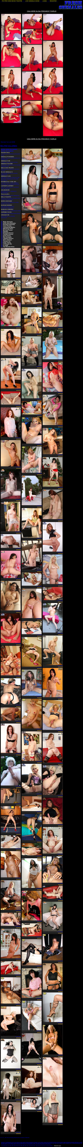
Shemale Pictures (8, 233)
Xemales (5, 231)
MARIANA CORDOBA (7, 209)
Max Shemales (7, 237)
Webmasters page (57, 1145)
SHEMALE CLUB (5, 176)
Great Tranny (7, 235)
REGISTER (53, 1)
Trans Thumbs (7, 226)
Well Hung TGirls (8, 228)
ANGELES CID (5, 215)
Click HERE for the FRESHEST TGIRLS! (41, 11)
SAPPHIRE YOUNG (6, 212)
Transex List (6, 241)
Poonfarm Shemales (9, 224)
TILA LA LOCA (5, 194)
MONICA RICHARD (6, 201)
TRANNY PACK (5, 152)
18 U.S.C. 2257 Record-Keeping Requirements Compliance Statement (14, 1137)
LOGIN (45, 1)
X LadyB (5, 245)
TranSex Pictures (8, 234)
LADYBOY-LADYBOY (7, 185)
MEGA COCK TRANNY (7, 167)
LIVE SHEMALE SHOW (32, 1)
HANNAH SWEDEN (6, 205)
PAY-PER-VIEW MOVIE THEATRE (12, 1)
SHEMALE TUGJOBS (7, 163)
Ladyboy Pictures (8, 238)
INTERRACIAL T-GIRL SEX (8, 181)
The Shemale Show (8, 246)
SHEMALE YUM (5, 161)
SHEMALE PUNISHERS (7, 156)
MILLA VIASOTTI (6, 197)
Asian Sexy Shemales (9, 223)
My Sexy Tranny (7, 230)
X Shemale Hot (7, 244)
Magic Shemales (8, 221)
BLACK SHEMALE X (7, 172)
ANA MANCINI (5, 190)
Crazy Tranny (7, 242)
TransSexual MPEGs (9, 227)
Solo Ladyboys (7, 239)
